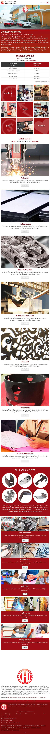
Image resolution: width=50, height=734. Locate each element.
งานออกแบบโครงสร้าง (35, 727)
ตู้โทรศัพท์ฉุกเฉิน (26, 727)
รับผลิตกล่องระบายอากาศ (29, 725)
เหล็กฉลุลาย (25, 362)
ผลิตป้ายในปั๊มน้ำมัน (5, 730)
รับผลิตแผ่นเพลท (25, 224)
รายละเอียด (25, 185)
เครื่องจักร (25, 540)
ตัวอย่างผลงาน (25, 559)
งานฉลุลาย (43, 725)
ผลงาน (25, 567)
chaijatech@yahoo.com (9, 718)
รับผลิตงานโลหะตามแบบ (25, 454)
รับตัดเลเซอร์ (25, 178)
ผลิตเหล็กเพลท (21, 697)
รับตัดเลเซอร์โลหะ (12, 697)
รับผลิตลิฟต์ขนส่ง (18, 725)
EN (41, 2)
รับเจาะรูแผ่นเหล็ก (10, 725)
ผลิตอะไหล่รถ (4, 727)
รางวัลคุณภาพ (25, 613)
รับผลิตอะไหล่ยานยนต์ (32, 697)
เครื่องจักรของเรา (25, 533)
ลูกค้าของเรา (25, 586)
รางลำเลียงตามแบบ (15, 730)
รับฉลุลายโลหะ (42, 697)
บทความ (25, 647)
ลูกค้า (25, 594)
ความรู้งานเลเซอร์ (25, 640)
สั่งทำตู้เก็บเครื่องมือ (12, 727)
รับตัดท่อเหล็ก (25, 408)
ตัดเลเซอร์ (3, 725)
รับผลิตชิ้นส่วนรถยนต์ (25, 270)
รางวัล (25, 620)
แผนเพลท (37, 725)
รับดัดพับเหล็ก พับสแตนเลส (25, 316)
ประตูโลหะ (19, 727)
